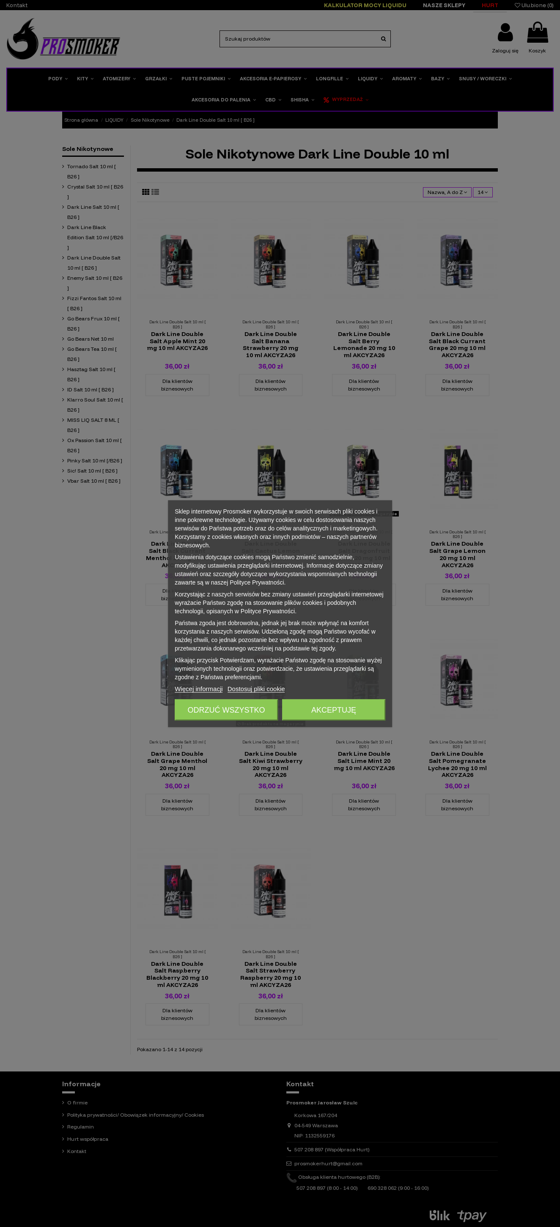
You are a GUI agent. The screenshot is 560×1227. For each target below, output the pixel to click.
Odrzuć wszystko (226, 709)
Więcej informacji (198, 688)
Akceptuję (333, 709)
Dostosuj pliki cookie (256, 688)
